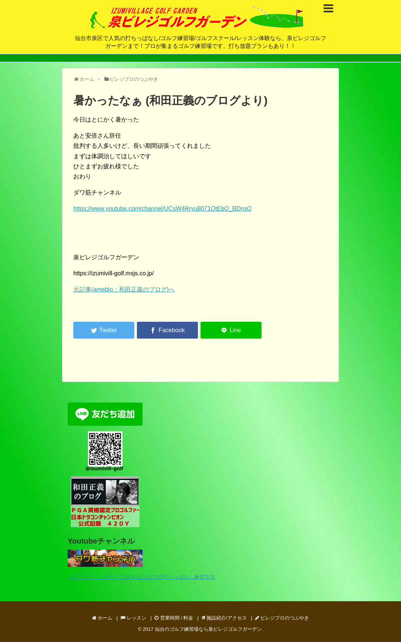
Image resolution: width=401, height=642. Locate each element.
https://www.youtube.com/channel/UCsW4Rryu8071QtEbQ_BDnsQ (162, 208)
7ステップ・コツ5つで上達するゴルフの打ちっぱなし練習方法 (141, 577)
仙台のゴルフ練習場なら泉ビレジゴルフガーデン (208, 629)
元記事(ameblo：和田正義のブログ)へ (124, 289)
